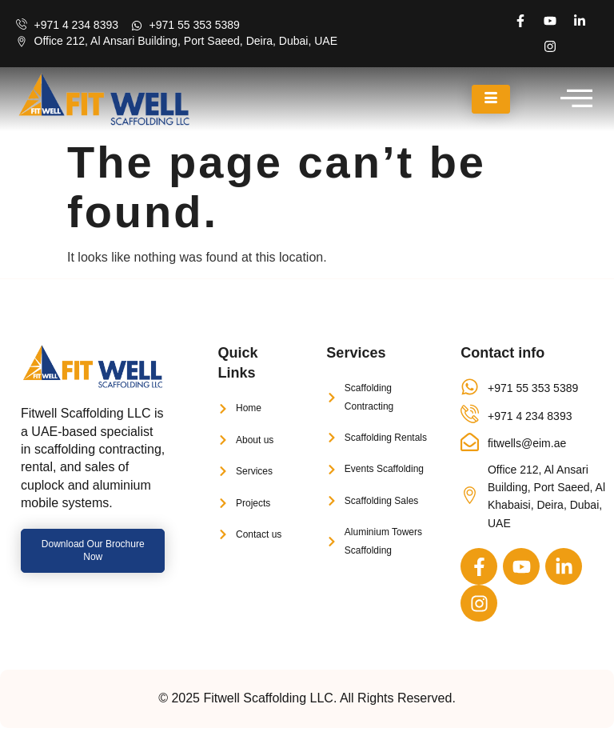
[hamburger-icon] (491, 99)
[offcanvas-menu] (576, 99)
